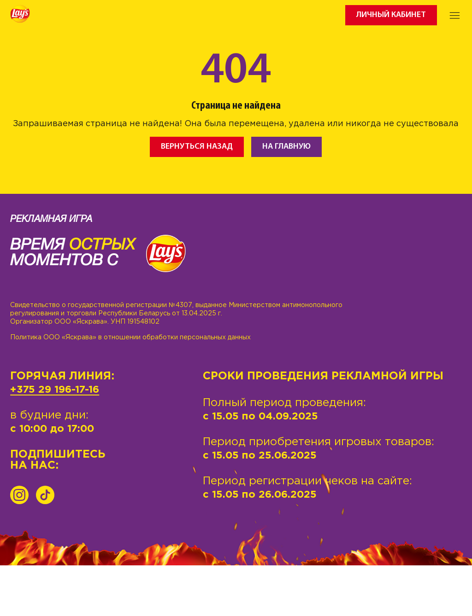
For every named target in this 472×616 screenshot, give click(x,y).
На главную (286, 146)
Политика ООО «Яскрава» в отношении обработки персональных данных (130, 337)
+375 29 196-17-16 (54, 390)
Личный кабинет (391, 15)
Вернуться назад (197, 146)
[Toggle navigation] (455, 15)
